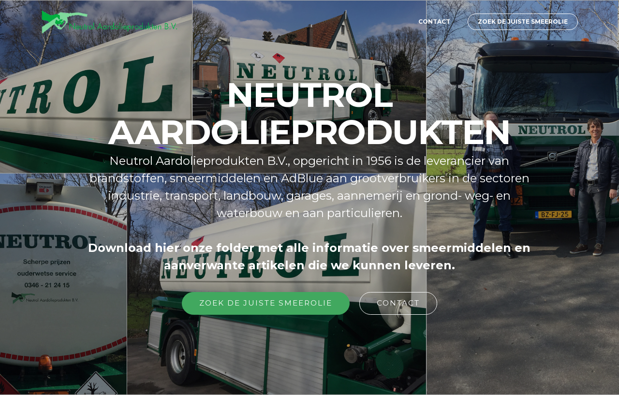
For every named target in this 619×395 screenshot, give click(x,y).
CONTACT (434, 21)
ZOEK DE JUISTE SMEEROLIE (523, 21)
